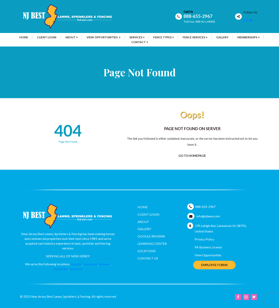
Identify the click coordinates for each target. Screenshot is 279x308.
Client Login (46, 37)
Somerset (75, 269)
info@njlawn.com (208, 216)
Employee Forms (214, 265)
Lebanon (104, 264)
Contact (139, 42)
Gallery (222, 37)
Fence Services (195, 37)
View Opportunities (103, 37)
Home (23, 37)
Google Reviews (151, 236)
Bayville (76, 264)
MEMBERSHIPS (248, 37)
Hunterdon (60, 269)
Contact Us (148, 258)
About (71, 37)
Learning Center (152, 243)
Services (136, 37)
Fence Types (163, 37)
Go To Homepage (192, 155)
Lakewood (90, 264)
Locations (147, 251)
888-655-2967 (198, 16)
